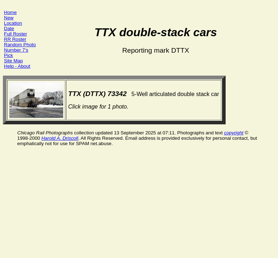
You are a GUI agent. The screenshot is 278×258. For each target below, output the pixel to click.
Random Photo (20, 44)
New (9, 17)
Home (10, 12)
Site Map (13, 60)
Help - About (17, 66)
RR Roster (15, 39)
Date (9, 28)
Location (13, 23)
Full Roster (15, 34)
